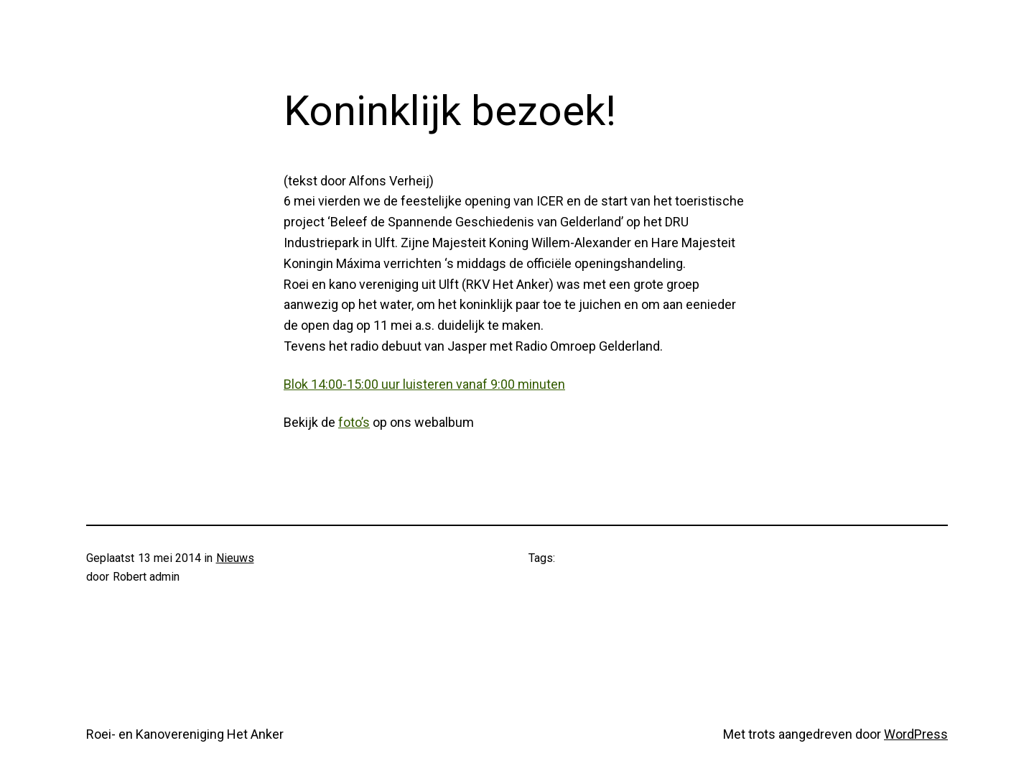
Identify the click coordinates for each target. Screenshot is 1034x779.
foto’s (354, 422)
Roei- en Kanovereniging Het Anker (185, 734)
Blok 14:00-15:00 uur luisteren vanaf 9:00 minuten (424, 384)
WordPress (916, 734)
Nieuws (235, 558)
